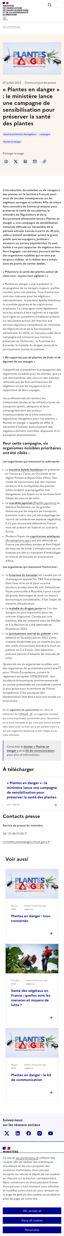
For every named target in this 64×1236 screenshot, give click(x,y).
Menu (59, 4)
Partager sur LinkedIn (25, 161)
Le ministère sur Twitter (7, 1133)
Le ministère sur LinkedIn (18, 1133)
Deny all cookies (32, 1220)
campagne (45, 134)
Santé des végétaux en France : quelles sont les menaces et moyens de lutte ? (30, 998)
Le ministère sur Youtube (50, 1133)
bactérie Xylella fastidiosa (26, 470)
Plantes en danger (12, 141)
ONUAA (24, 714)
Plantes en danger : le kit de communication (31, 1077)
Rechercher (49, 4)
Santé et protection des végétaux (19, 134)
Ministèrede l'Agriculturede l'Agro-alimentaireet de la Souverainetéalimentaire (15, 10)
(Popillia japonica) (32, 503)
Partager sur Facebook (6, 161)
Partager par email (34, 161)
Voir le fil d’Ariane (11, 26)
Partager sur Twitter (15, 161)
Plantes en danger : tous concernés (30, 918)
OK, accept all (32, 1211)
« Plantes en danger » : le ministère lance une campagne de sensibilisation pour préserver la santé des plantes (32, 790)
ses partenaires (25, 1158)
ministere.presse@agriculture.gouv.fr (26, 842)
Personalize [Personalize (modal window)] (32, 1230)
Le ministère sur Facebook (29, 1133)
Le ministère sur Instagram (39, 1133)
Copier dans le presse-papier (44, 161)
